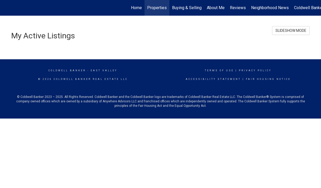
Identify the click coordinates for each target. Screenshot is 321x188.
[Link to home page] (6, 8)
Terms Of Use (219, 70)
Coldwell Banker (67, 70)
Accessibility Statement (213, 79)
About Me (216, 7)
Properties (157, 7)
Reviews (238, 7)
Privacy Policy (255, 70)
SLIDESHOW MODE (290, 30)
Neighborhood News (270, 7)
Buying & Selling (187, 7)
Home (136, 7)
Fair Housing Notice (268, 79)
